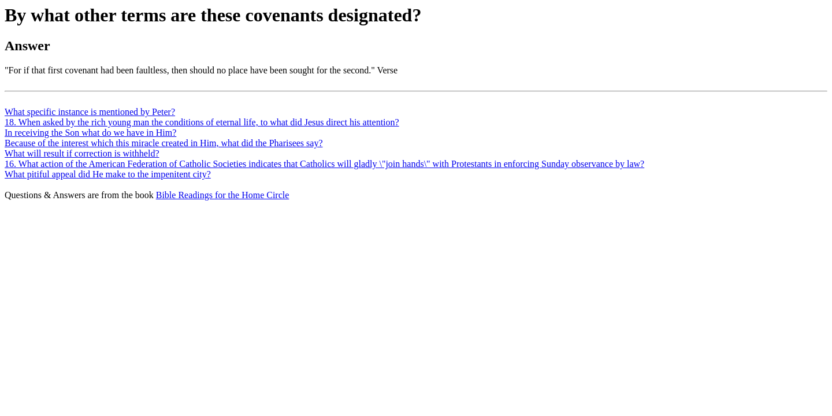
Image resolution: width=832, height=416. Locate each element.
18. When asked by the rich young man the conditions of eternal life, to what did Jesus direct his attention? (202, 122)
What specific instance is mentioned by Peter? (90, 112)
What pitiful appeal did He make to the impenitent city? (108, 174)
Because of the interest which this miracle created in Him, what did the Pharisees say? (163, 143)
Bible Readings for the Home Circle (222, 195)
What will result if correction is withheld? (82, 153)
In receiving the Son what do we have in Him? (90, 133)
